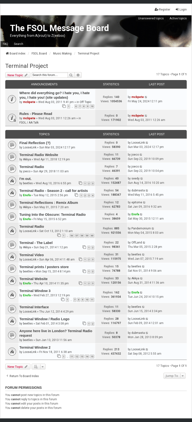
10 (92, 106)
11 (92, 299)
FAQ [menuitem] (5, 44)
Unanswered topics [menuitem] (151, 18)
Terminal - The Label (36, 243)
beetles (28, 183)
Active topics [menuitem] (178, 18)
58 (82, 235)
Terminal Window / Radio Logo (44, 319)
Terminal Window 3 (35, 291)
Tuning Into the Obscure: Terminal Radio (52, 214)
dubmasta (138, 190)
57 (77, 235)
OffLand (136, 242)
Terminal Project (26, 66)
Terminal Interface (34, 307)
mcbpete (29, 102)
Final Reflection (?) (35, 143)
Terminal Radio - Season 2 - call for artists (53, 191)
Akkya (27, 159)
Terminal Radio (31, 167)
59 (87, 235)
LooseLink (29, 147)
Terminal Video (31, 255)
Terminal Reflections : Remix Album (48, 203)
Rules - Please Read (35, 114)
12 (77, 356)
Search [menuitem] (18, 44)
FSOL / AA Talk (29, 122)
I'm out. (25, 179)
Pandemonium (141, 228)
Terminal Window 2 (35, 347)
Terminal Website (33, 279)
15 (92, 356)
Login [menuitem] (181, 9)
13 (82, 356)
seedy (135, 178)
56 (72, 235)
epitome (136, 202)
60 (92, 235)
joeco (135, 154)
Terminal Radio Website (38, 155)
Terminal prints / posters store (44, 267)
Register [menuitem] (162, 9)
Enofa (27, 195)
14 (87, 356)
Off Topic (85, 102)
